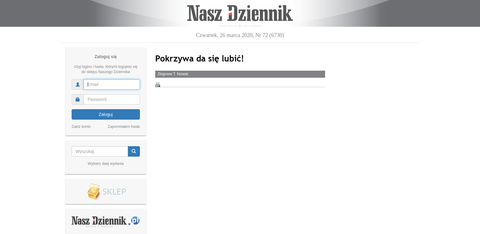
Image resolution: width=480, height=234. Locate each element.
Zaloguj (106, 114)
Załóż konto (81, 126)
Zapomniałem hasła (124, 126)
